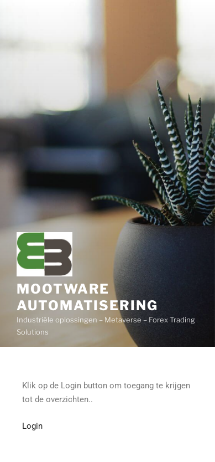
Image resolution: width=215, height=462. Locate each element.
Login (32, 426)
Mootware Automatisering (87, 297)
